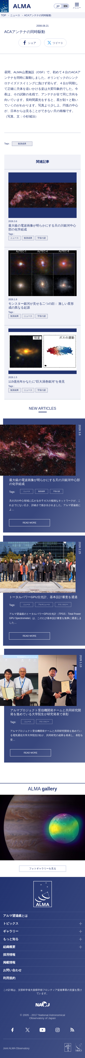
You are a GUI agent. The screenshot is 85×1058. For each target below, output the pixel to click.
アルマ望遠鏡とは (15, 915)
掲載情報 (9, 962)
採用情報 (9, 954)
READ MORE (29, 522)
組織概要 (9, 947)
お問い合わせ (12, 970)
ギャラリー (10, 931)
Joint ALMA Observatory (16, 1048)
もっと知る (10, 939)
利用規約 (9, 978)
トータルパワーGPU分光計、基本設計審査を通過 (43, 597)
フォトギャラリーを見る (42, 868)
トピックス (10, 923)
